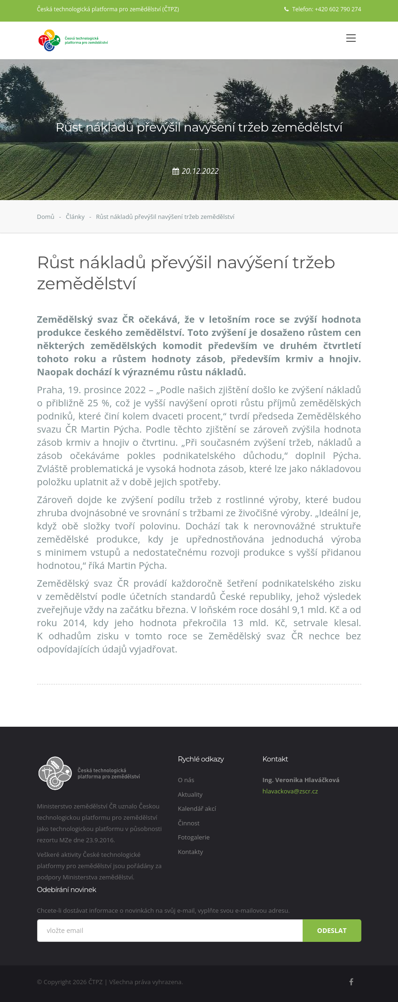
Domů (46, 216)
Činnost (189, 823)
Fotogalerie (194, 837)
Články (75, 216)
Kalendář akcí (197, 808)
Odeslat (332, 930)
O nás (186, 780)
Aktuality (190, 794)
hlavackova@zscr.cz (290, 791)
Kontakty (190, 851)
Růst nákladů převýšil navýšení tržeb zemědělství (165, 216)
